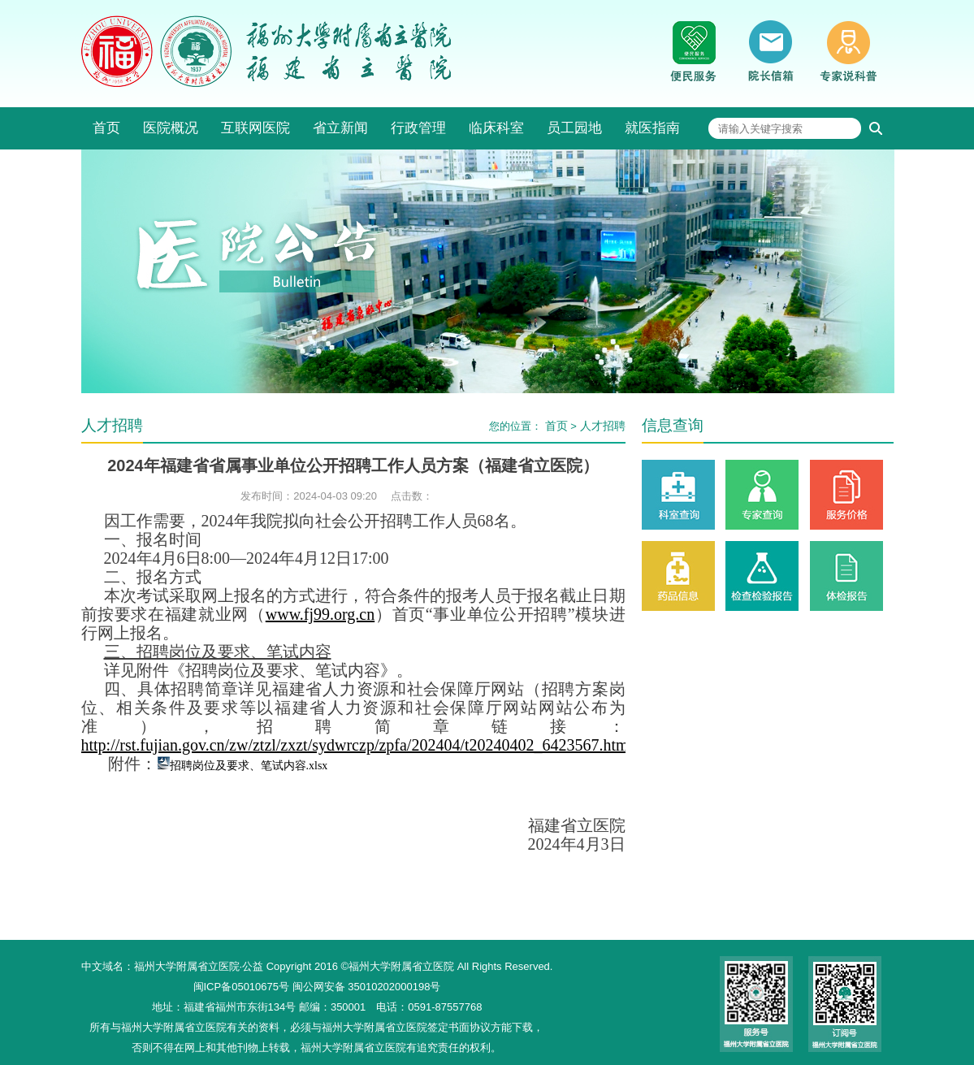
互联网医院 (255, 128)
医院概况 (170, 128)
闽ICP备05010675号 (241, 987)
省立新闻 (340, 128)
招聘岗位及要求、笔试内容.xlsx (249, 766)
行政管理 (418, 128)
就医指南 (652, 128)
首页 (106, 128)
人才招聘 (603, 425)
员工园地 (574, 128)
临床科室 (496, 128)
